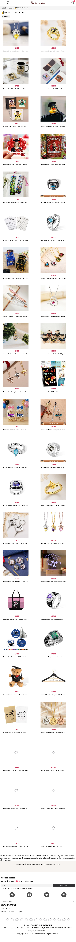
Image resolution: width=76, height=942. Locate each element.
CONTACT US (6, 909)
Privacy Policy (29, 888)
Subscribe (64, 885)
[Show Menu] (3, 2)
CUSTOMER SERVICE (8, 905)
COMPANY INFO (6, 901)
